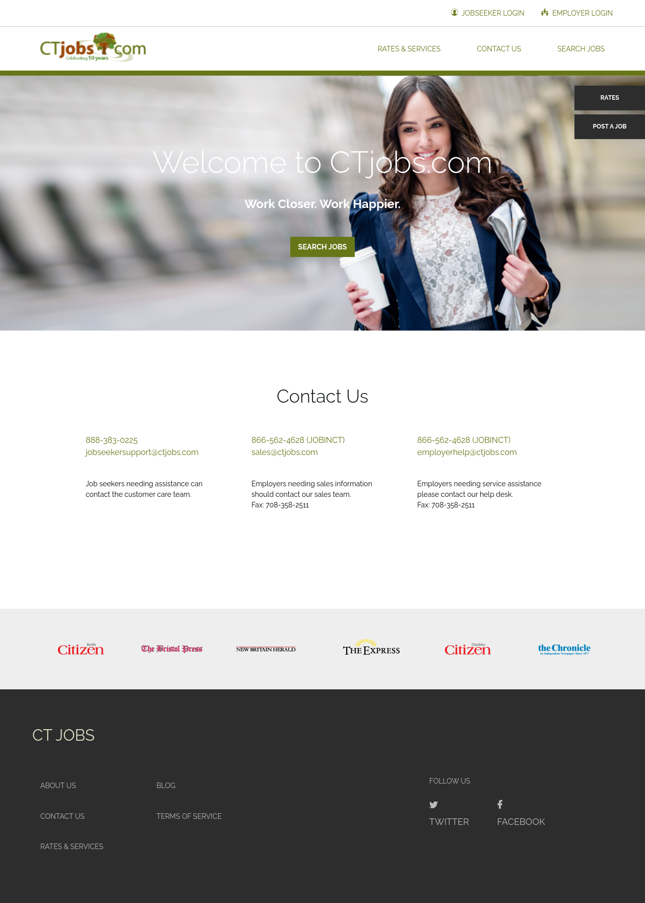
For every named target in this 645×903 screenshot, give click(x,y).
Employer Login (577, 13)
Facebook (521, 821)
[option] (80, 649)
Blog (165, 786)
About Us (58, 786)
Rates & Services (408, 48)
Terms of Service (189, 816)
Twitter (449, 821)
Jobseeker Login (488, 13)
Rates (609, 97)
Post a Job (610, 126)
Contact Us (499, 48)
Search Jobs (581, 48)
